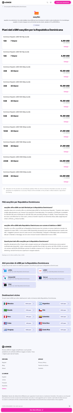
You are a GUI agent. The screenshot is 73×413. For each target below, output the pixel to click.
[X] (69, 406)
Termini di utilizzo (43, 365)
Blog (3, 365)
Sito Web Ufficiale (36, 410)
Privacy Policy (42, 362)
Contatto (40, 368)
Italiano (4, 388)
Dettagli (67, 46)
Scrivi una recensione (62, 2)
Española (4, 385)
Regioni (4, 362)
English (4, 377)
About (3, 368)
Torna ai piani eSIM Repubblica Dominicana (14, 6)
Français (4, 382)
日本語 (4, 380)
